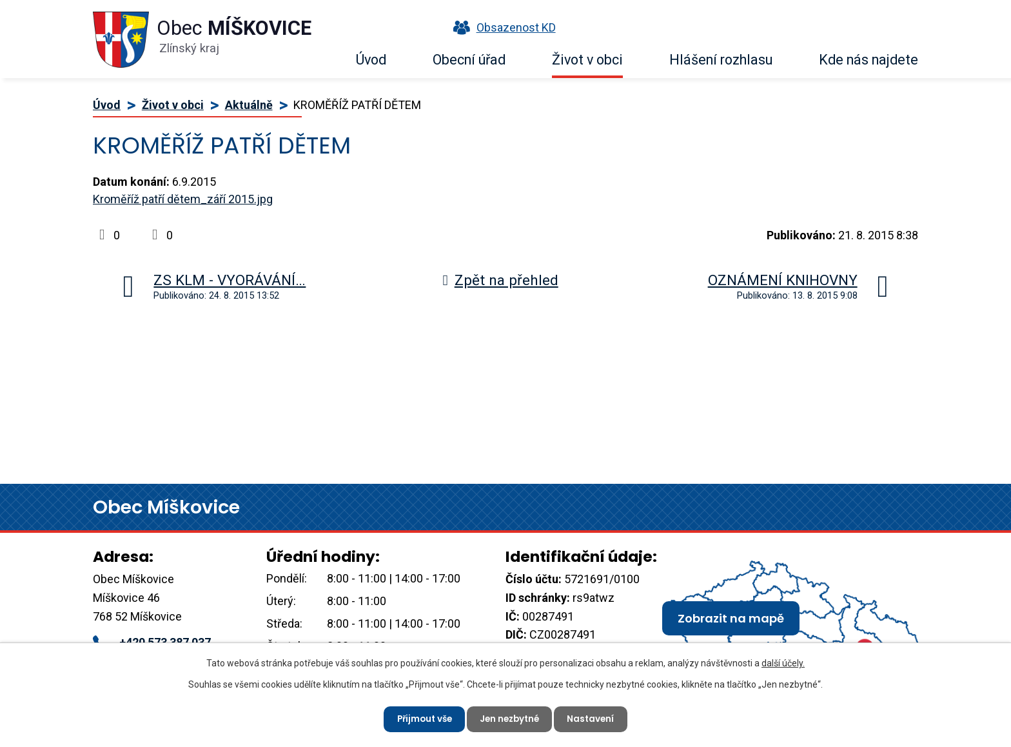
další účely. (783, 662)
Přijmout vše (420, 718)
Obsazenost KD (501, 27)
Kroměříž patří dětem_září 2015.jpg (183, 199)
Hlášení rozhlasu (720, 60)
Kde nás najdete (868, 60)
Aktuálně (249, 105)
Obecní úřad (469, 60)
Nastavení (595, 718)
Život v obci (587, 60)
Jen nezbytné (510, 718)
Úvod (371, 60)
